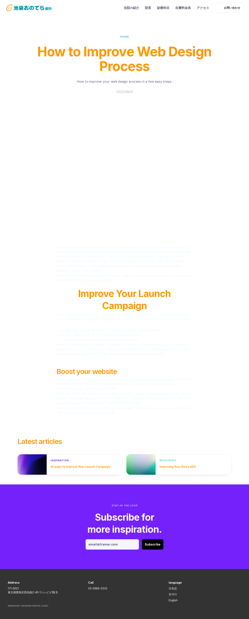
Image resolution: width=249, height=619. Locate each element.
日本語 (173, 588)
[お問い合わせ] (229, 8)
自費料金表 (183, 8)
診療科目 (163, 8)
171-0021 (13, 588)
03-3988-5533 (97, 588)
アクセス (203, 8)
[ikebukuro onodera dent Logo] (29, 8)
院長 (148, 8)
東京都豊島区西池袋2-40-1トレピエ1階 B (33, 592)
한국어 (173, 594)
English (173, 600)
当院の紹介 (131, 8)
